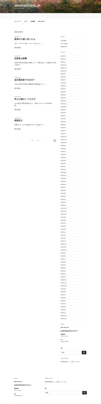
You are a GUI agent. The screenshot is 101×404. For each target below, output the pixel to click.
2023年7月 (63, 146)
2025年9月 (63, 68)
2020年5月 (63, 259)
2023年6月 (63, 149)
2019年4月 (63, 298)
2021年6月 (63, 221)
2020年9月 (63, 247)
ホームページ (17, 16)
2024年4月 (63, 119)
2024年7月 (63, 110)
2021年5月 (63, 224)
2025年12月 (64, 59)
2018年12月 (64, 310)
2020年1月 (63, 271)
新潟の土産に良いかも (24, 34)
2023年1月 (63, 164)
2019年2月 (63, 304)
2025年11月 (64, 62)
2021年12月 (64, 203)
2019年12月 (64, 274)
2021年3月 (63, 229)
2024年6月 (63, 113)
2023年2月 (63, 161)
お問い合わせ (41, 16)
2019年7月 (63, 289)
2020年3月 (63, 265)
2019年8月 (63, 286)
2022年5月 (63, 188)
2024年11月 (64, 98)
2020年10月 (64, 244)
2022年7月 (63, 182)
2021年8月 (63, 215)
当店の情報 (63, 35)
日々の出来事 (64, 38)
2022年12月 (64, 167)
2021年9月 (63, 212)
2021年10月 (64, 209)
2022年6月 (63, 185)
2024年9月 (63, 104)
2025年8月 (63, 71)
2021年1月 (63, 235)
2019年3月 (63, 301)
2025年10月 (64, 65)
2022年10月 (64, 173)
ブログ (25, 16)
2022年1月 (63, 200)
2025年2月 (63, 89)
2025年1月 (63, 92)
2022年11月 (64, 170)
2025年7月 (63, 74)
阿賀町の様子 (64, 41)
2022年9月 (63, 176)
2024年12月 (64, 95)
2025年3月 (63, 86)
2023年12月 (64, 131)
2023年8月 (63, 143)
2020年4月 (63, 262)
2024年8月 (63, 107)
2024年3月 (63, 122)
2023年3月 (63, 158)
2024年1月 (63, 128)
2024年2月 (63, 125)
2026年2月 (63, 53)
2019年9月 (63, 283)
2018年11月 (64, 313)
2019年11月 (64, 277)
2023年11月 (64, 134)
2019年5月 (63, 295)
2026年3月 (63, 50)
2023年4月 (63, 155)
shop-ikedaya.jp (27, 5)
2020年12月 (64, 238)
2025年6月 (63, 77)
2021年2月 (63, 232)
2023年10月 (64, 137)
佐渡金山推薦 (20, 53)
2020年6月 (63, 256)
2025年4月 (63, 83)
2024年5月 (63, 116)
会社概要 (33, 16)
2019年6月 (63, 292)
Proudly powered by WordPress (52, 400)
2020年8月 (63, 250)
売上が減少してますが (25, 94)
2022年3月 (63, 194)
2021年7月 (63, 218)
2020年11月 (64, 241)
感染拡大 (18, 115)
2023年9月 (63, 140)
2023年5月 (63, 152)
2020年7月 (63, 253)
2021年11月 (64, 206)
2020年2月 (63, 268)
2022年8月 (63, 179)
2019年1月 (63, 307)
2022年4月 (63, 191)
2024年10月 (64, 101)
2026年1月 (63, 56)
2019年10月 (64, 280)
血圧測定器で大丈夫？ (24, 74)
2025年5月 (63, 80)
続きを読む (17, 42)
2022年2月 (63, 197)
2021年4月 (63, 227)
